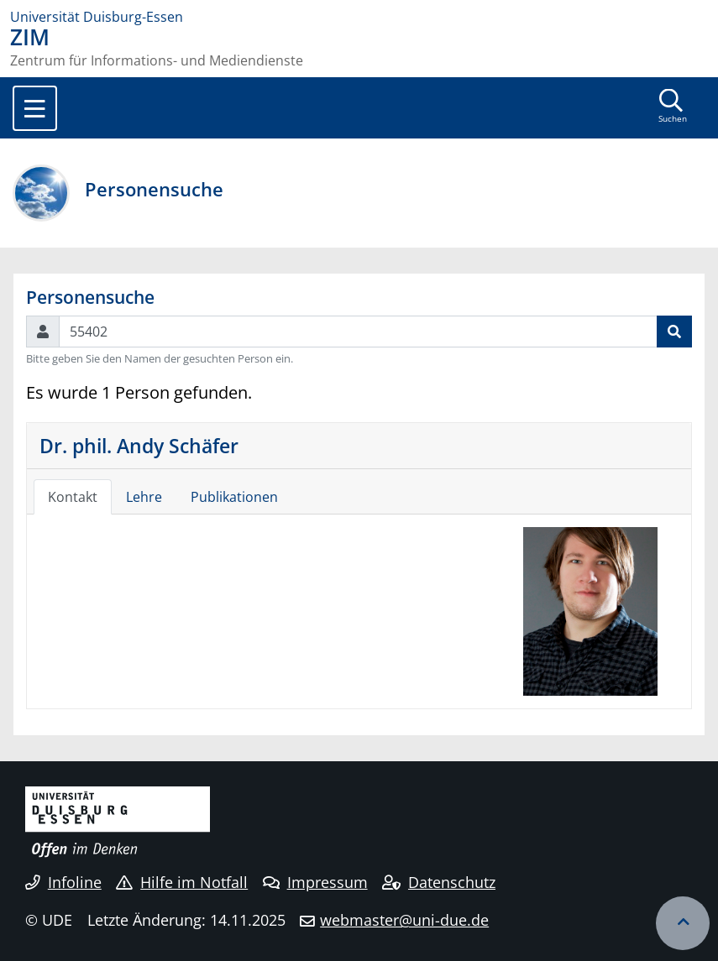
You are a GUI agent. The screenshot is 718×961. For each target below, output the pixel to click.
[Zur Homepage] (359, 17)
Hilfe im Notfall (182, 882)
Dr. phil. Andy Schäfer (138, 445)
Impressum (315, 882)
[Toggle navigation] (35, 108)
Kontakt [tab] (72, 497)
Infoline (63, 882)
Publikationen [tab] (234, 497)
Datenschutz (438, 882)
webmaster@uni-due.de (404, 920)
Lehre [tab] (144, 497)
